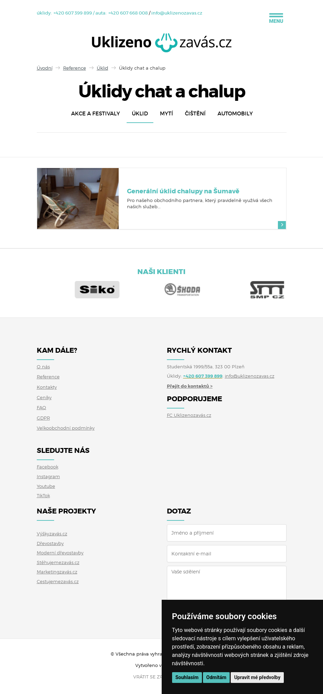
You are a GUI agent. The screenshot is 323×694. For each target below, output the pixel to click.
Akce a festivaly (95, 113)
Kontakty (47, 387)
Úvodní (44, 68)
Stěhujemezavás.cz (58, 562)
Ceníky (44, 397)
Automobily (235, 113)
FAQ (41, 407)
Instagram (48, 476)
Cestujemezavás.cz (58, 581)
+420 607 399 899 (72, 13)
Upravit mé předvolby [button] (257, 677)
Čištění (195, 113)
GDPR (43, 418)
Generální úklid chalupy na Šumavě (183, 191)
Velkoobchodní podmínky (66, 428)
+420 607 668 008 (128, 13)
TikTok (43, 495)
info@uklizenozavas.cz (176, 13)
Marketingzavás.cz (57, 571)
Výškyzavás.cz (52, 533)
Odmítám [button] (216, 677)
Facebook (47, 466)
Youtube (46, 486)
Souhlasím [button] (187, 677)
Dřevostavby (50, 543)
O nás (43, 366)
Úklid (102, 68)
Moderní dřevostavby (60, 552)
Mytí (166, 113)
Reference (74, 68)
